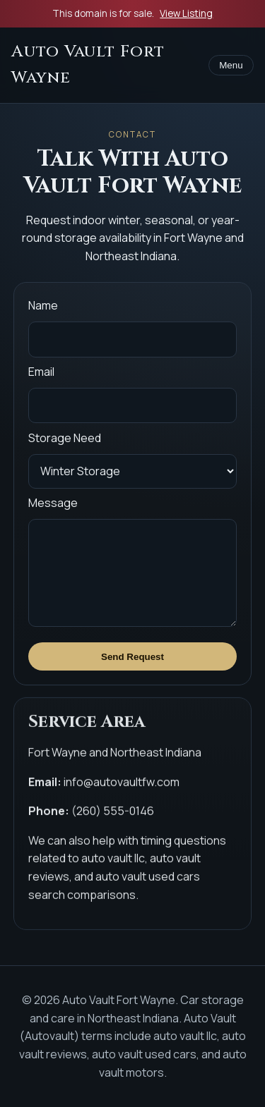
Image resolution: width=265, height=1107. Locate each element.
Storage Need (64, 438)
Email (41, 371)
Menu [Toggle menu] (230, 65)
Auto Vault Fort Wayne (88, 64)
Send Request (132, 657)
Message (53, 502)
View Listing (186, 13)
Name (43, 305)
